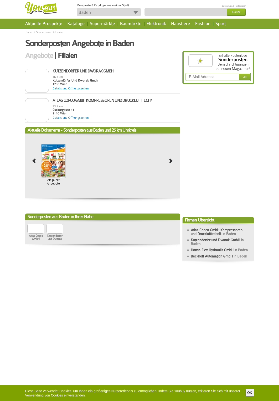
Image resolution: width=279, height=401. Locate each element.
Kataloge (76, 23)
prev (34, 161)
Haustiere (180, 23)
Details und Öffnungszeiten (70, 88)
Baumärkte (130, 23)
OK (249, 393)
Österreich (241, 6)
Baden (29, 32)
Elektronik (156, 23)
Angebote (39, 55)
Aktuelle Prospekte (43, 23)
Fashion (202, 23)
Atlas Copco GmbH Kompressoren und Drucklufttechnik (217, 232)
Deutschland (228, 6)
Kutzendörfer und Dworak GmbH (217, 242)
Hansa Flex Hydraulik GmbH (219, 250)
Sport (220, 23)
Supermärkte (102, 23)
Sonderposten (44, 32)
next (171, 161)
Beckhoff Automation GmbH (219, 256)
